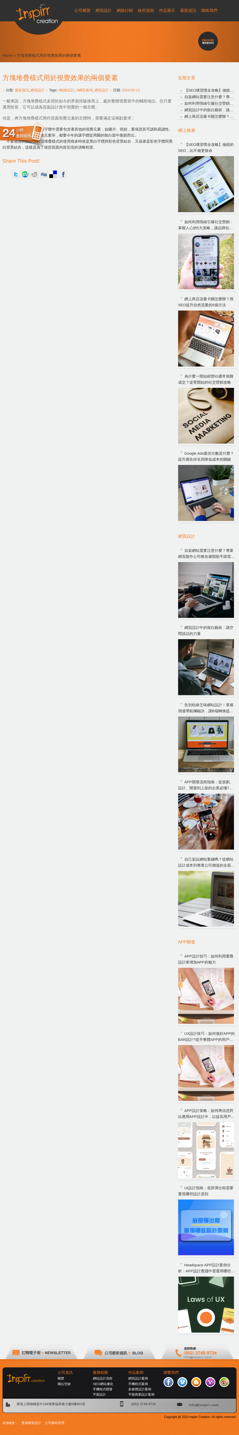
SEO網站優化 (103, 1384)
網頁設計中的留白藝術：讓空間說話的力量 (205, 630)
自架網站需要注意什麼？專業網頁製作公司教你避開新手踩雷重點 (206, 554)
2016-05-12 (131, 90)
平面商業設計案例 (141, 1394)
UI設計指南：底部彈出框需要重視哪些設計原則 (205, 1191)
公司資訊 (65, 1372)
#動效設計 (67, 90)
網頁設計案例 (138, 1378)
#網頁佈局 (84, 90)
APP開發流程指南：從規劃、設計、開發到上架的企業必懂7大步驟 (205, 785)
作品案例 (135, 1372)
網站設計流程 (102, 1378)
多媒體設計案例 (139, 1389)
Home (8, 55)
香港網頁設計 (31, 1423)
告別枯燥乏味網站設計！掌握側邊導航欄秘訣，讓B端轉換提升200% (205, 708)
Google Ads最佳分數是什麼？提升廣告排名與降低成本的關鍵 (206, 456)
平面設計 (99, 1394)
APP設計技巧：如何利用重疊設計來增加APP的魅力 (205, 959)
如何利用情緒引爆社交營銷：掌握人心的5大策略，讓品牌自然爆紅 (205, 225)
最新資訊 (22, 90)
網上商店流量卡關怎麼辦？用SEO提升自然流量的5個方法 (205, 302)
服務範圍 (100, 1372)
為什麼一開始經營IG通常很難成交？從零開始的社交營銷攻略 (206, 379)
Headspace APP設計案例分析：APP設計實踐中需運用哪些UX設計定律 (207, 1268)
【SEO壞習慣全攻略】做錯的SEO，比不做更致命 (206, 147)
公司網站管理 (54, 1423)
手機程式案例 (138, 1384)
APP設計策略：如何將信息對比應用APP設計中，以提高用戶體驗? (206, 1114)
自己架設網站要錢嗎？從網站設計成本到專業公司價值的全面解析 (206, 862)
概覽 (61, 1378)
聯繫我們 (171, 1372)
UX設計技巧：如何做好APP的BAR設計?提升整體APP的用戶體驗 (206, 1037)
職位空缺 (64, 1384)
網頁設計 (38, 90)
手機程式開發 (102, 1389)
